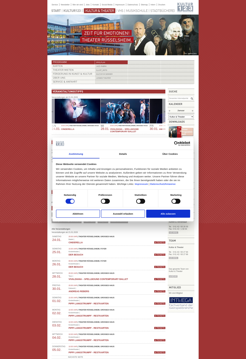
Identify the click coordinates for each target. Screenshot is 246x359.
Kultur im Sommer (104, 74)
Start (56, 11)
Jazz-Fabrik (101, 66)
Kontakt (95, 5)
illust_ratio (101, 70)
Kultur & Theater (99, 11)
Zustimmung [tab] (76, 154)
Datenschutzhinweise (163, 184)
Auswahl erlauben (123, 213)
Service (55, 5)
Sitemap (144, 5)
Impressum (141, 184)
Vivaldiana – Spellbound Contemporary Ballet (124, 130)
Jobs (88, 5)
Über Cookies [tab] (170, 154)
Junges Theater (103, 78)
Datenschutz (133, 5)
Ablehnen (77, 213)
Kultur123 (72, 11)
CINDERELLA (67, 129)
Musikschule (137, 11)
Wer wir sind (77, 5)
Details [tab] (123, 154)
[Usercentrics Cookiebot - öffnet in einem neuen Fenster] (176, 143)
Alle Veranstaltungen (61, 229)
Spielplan (100, 62)
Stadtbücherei (162, 11)
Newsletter (65, 5)
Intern (153, 5)
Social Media (107, 5)
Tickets (161, 242)
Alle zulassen (168, 213)
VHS (120, 11)
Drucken (161, 5)
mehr (174, 276)
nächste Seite (75, 357)
